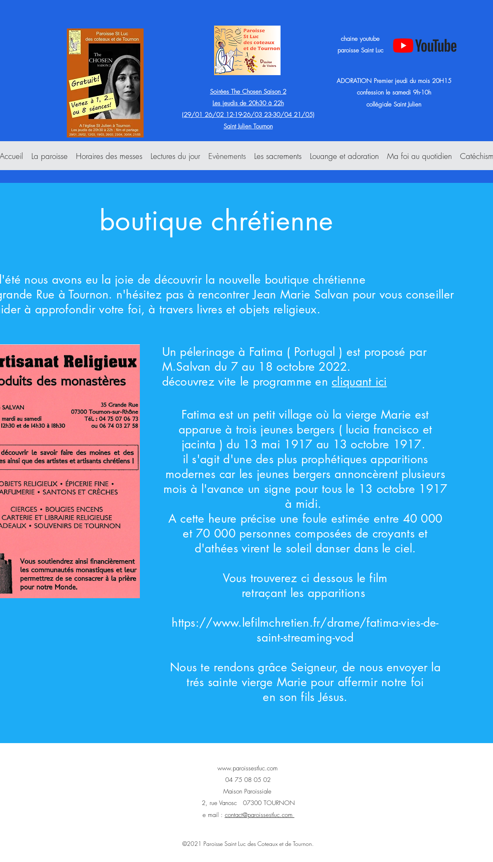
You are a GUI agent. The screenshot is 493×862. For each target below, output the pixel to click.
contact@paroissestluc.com (260, 815)
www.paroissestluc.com (247, 768)
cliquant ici (359, 381)
